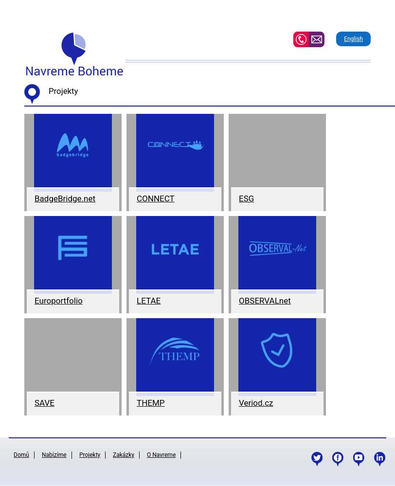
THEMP (151, 403)
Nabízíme (54, 454)
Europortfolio (59, 301)
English (353, 39)
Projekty (89, 454)
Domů (21, 454)
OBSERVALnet (265, 301)
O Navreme (161, 454)
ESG (246, 198)
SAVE (44, 403)
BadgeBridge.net (65, 198)
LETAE (149, 301)
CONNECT (156, 198)
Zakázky (123, 454)
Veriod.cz (256, 403)
